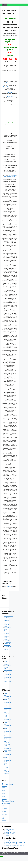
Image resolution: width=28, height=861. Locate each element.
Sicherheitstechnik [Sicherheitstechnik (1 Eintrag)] (4, 815)
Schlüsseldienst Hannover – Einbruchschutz (14, 845)
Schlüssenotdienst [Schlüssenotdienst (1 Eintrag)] (4, 814)
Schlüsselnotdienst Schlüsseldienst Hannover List (10, 177)
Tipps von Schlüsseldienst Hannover (12, 843)
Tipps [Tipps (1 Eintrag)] (3, 817)
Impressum (7, 643)
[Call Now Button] (1, 856)
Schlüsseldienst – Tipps (9, 832)
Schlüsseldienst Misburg (9, 833)
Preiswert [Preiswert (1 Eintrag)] (5, 799)
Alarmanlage (7, 640)
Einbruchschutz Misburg (9, 829)
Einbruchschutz (10, 96)
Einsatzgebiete (7, 642)
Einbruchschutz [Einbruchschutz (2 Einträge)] (8, 784)
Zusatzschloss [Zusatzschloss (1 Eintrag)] (4, 820)
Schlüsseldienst (7, 627)
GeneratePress (10, 853)
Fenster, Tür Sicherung (9, 830)
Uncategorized (7, 835)
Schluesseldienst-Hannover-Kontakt (8, 648)
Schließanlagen (6, 86)
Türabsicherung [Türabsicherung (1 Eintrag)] (4, 818)
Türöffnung (6, 82)
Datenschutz (7, 645)
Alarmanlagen (10, 92)
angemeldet (9, 586)
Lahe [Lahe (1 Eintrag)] (3, 799)
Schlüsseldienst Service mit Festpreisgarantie (14, 842)
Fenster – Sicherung (8, 840)
